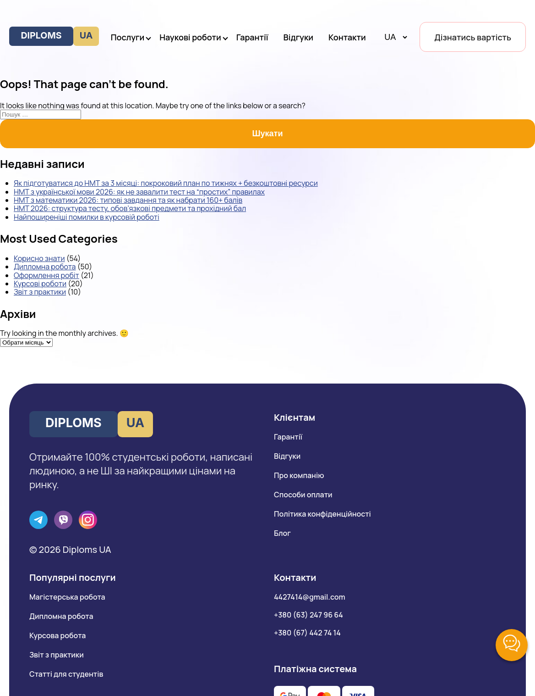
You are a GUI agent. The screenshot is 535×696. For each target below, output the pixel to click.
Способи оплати (303, 495)
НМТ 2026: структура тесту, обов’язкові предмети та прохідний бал (130, 208)
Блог (282, 533)
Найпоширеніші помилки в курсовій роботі (86, 217)
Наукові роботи (190, 37)
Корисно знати (39, 258)
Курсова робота (57, 635)
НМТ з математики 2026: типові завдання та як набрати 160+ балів (128, 200)
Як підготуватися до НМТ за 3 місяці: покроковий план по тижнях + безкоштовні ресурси (166, 183)
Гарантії (252, 37)
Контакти (347, 37)
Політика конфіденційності (322, 514)
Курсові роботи (40, 283)
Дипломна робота (45, 267)
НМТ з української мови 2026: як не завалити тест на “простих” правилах (139, 192)
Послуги (128, 37)
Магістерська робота (67, 597)
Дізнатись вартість (472, 37)
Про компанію (299, 475)
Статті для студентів (66, 674)
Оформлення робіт (46, 275)
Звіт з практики (40, 292)
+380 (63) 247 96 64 (308, 615)
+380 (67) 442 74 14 (307, 633)
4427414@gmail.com (309, 597)
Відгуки (299, 37)
